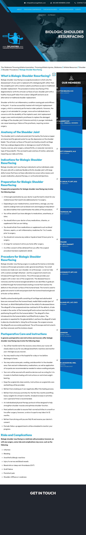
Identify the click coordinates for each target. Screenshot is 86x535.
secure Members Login (61, 3)
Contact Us (81, 3)
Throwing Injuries (50, 9)
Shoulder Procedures (10, 70)
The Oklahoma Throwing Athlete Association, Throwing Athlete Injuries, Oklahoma (31, 67)
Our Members (71, 82)
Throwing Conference (32, 9)
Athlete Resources (66, 9)
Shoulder (82, 67)
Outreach (51, 15)
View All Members (71, 123)
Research (42, 15)
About (19, 9)
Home (13, 9)
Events (78, 9)
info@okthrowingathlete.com (36, 3)
